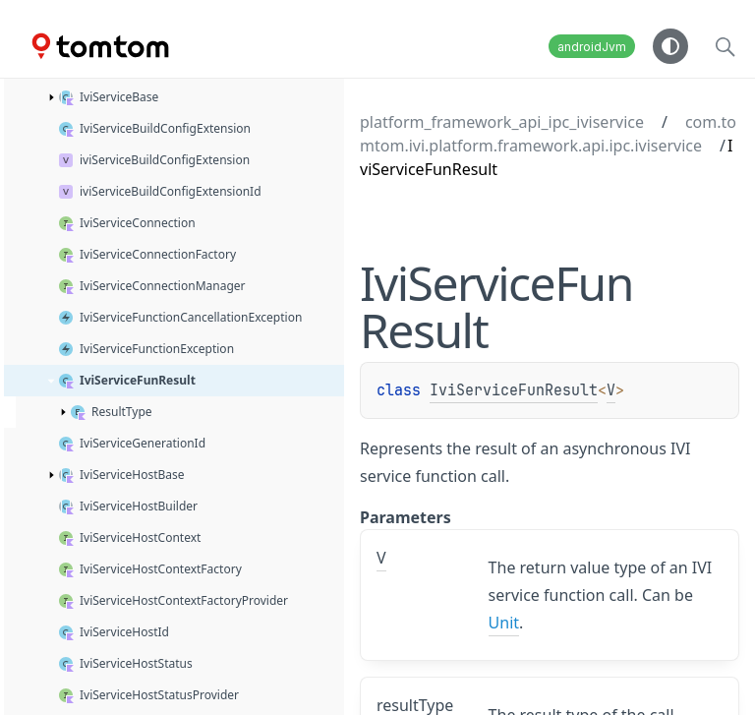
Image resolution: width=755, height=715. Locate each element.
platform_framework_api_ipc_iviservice (502, 122)
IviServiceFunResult (514, 390)
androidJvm (591, 46)
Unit (504, 622)
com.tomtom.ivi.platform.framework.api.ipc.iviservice (548, 133)
